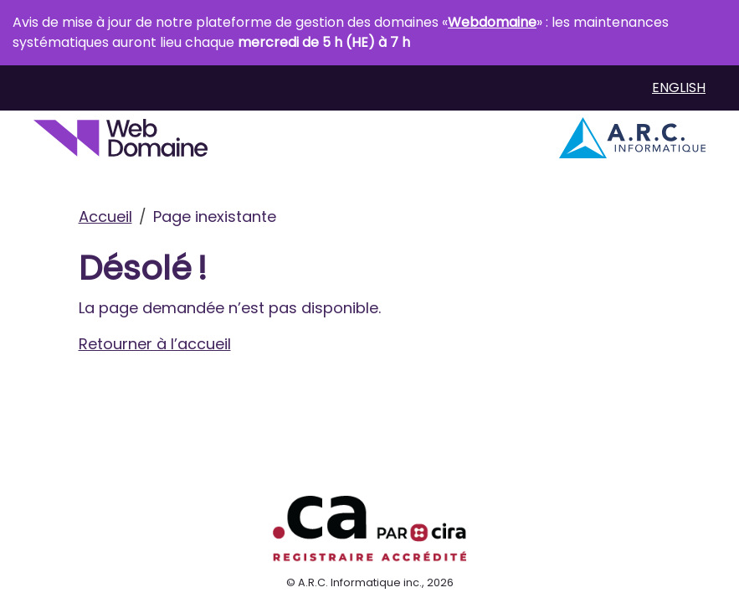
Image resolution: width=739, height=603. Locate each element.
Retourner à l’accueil (155, 343)
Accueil (105, 216)
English (679, 87)
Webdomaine (492, 22)
